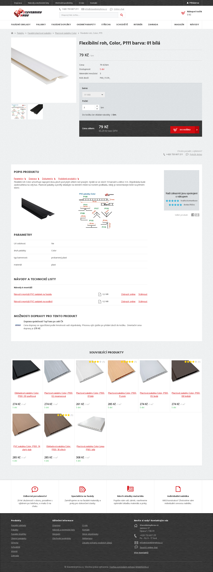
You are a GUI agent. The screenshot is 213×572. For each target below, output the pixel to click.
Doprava (18, 3)
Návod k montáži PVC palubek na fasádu (33, 294)
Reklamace (87, 538)
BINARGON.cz (142, 567)
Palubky (20, 33)
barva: (85, 88)
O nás (81, 3)
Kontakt (93, 3)
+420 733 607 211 (69, 9)
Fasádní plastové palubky (39, 33)
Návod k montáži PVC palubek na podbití (33, 301)
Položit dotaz (194, 154)
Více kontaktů (141, 553)
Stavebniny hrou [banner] (28, 13)
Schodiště (15, 547)
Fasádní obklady (18, 525)
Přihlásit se (193, 3)
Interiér (14, 551)
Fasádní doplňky (18, 534)
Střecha (14, 542)
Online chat (117, 9)
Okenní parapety (18, 538)
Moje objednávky (90, 534)
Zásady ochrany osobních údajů (97, 542)
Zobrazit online (128, 294)
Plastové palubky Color (66, 33)
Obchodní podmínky (64, 3)
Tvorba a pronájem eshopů (122, 567)
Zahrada (15, 555)
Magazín (56, 534)
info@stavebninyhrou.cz (94, 9)
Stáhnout (143, 294)
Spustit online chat (149, 547)
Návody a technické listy (38, 3)
